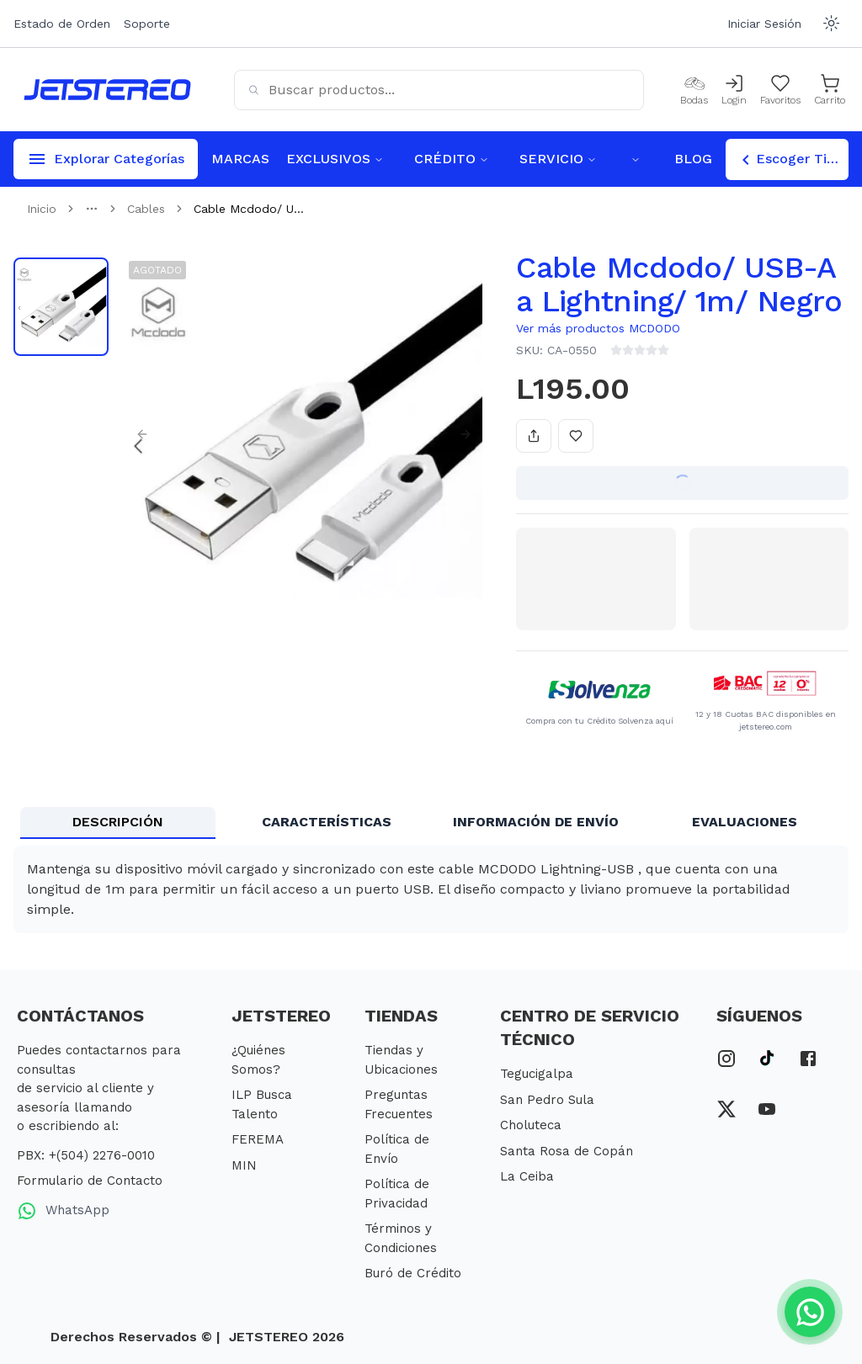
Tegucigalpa (536, 1073)
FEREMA (257, 1139)
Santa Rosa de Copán (566, 1151)
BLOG (693, 159)
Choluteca (530, 1125)
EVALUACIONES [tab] (744, 822)
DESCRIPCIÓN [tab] (117, 822)
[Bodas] (694, 90)
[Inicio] (107, 89)
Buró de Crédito (412, 1273)
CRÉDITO (451, 159)
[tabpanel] (431, 889)
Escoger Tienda (792, 160)
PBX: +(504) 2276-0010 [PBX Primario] (86, 1155)
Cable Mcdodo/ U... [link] (249, 208)
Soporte (147, 23)
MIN (244, 1165)
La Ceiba (527, 1176)
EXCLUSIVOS (335, 159)
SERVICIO (558, 159)
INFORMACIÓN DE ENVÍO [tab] (536, 822)
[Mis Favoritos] (780, 90)
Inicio (41, 208)
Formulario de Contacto (89, 1180)
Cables (146, 208)
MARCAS (240, 159)
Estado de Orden (61, 23)
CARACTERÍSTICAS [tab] (326, 822)
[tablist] (431, 823)
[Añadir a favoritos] (575, 436)
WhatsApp (63, 1211)
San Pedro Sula (547, 1099)
